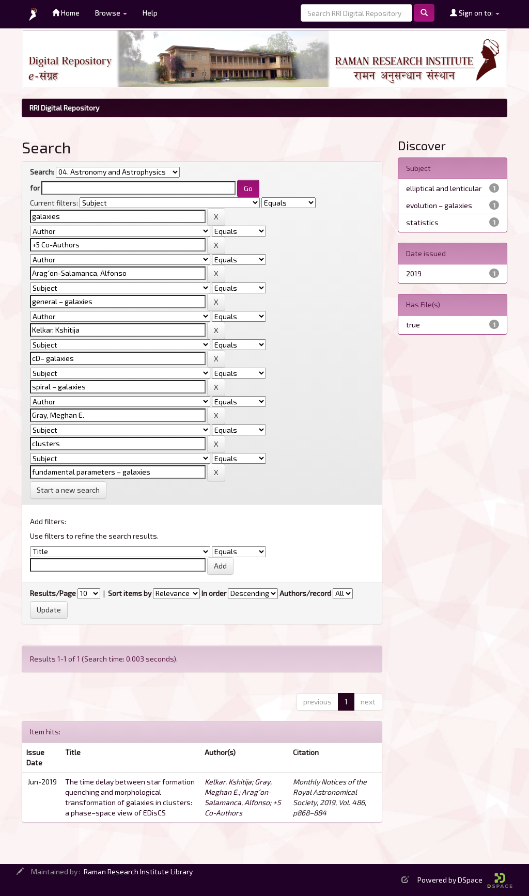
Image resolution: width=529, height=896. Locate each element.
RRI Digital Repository (64, 107)
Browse (111, 12)
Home (66, 12)
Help (150, 12)
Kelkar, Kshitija (228, 781)
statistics (422, 222)
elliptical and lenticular (443, 188)
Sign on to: (475, 12)
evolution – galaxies (439, 205)
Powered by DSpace (464, 879)
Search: (42, 171)
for (35, 187)
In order (213, 593)
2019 (414, 273)
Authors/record (305, 593)
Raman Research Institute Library (138, 871)
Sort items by (129, 593)
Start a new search (68, 489)
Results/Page (53, 593)
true (413, 324)
